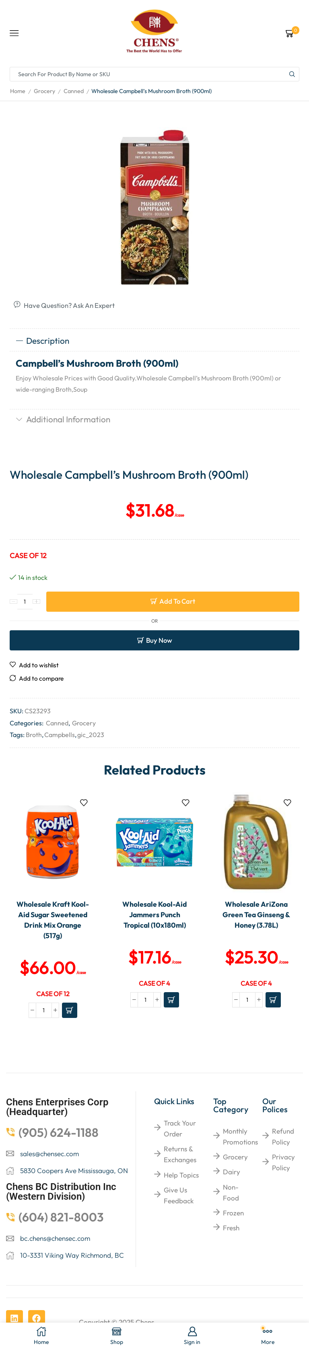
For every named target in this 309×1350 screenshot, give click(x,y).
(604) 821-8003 (61, 1217)
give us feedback (179, 1195)
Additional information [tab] (63, 419)
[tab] (154, 341)
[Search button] (292, 74)
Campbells (59, 735)
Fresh (231, 1227)
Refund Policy (283, 1136)
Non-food (231, 1192)
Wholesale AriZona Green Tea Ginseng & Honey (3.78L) (256, 914)
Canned (74, 91)
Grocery (44, 91)
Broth (34, 735)
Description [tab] (42, 340)
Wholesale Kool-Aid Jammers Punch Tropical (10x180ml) (154, 914)
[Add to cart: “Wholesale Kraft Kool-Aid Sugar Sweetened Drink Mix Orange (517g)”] (69, 1010)
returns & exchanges (180, 1154)
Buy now (159, 640)
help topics (181, 1175)
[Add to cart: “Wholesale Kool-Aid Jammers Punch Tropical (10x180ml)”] (171, 999)
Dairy (231, 1171)
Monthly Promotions (240, 1136)
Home (17, 91)
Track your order (180, 1128)
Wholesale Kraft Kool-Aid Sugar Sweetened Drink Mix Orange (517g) (52, 920)
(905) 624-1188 (59, 1132)
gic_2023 (90, 735)
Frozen (233, 1213)
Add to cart (177, 601)
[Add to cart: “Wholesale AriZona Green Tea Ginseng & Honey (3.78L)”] (273, 999)
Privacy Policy (283, 1162)
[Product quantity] (25, 601)
